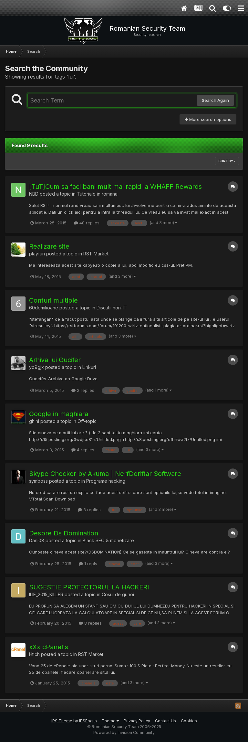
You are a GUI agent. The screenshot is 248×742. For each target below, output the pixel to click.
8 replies (90, 623)
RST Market (95, 253)
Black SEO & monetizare (108, 540)
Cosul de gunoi (118, 594)
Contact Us (165, 720)
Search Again (215, 100)
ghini (34, 421)
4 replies (82, 449)
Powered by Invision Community (124, 732)
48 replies (86, 222)
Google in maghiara (58, 414)
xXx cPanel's (48, 647)
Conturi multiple (53, 300)
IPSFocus (88, 720)
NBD (33, 194)
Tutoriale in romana (97, 194)
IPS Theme (61, 720)
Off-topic (87, 421)
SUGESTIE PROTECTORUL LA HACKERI (89, 587)
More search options (208, 119)
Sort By (227, 161)
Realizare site (49, 246)
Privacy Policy (137, 720)
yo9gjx (36, 367)
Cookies (189, 720)
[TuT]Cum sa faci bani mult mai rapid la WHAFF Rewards (115, 186)
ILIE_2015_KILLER (46, 594)
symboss (38, 481)
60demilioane (43, 307)
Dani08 (36, 540)
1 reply (88, 563)
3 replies (89, 509)
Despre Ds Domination (63, 533)
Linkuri (89, 367)
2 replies (82, 390)
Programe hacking (105, 481)
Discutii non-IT (112, 307)
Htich (34, 654)
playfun (37, 253)
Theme (110, 720)
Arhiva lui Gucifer (55, 360)
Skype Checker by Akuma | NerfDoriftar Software (105, 474)
